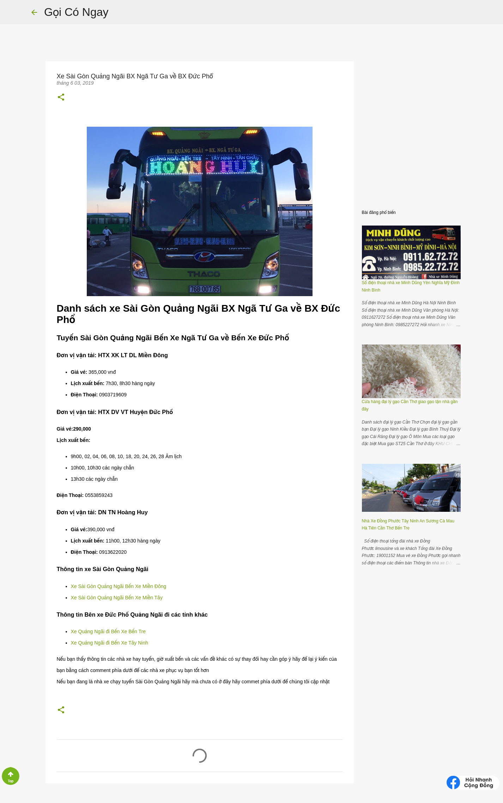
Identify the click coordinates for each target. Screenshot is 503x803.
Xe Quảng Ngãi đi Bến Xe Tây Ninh (109, 643)
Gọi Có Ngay (76, 12)
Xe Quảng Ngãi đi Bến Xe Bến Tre (108, 631)
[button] (61, 97)
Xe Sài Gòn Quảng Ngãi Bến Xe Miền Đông (119, 586)
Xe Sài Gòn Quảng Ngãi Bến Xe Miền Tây (117, 597)
